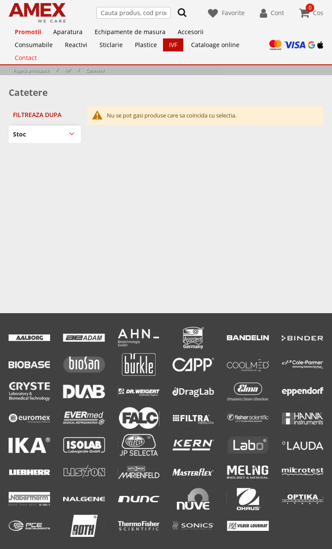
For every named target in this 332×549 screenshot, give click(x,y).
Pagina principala (31, 70)
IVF (67, 70)
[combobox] (133, 13)
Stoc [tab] (19, 134)
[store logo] (37, 12)
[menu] (166, 44)
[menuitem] (28, 31)
